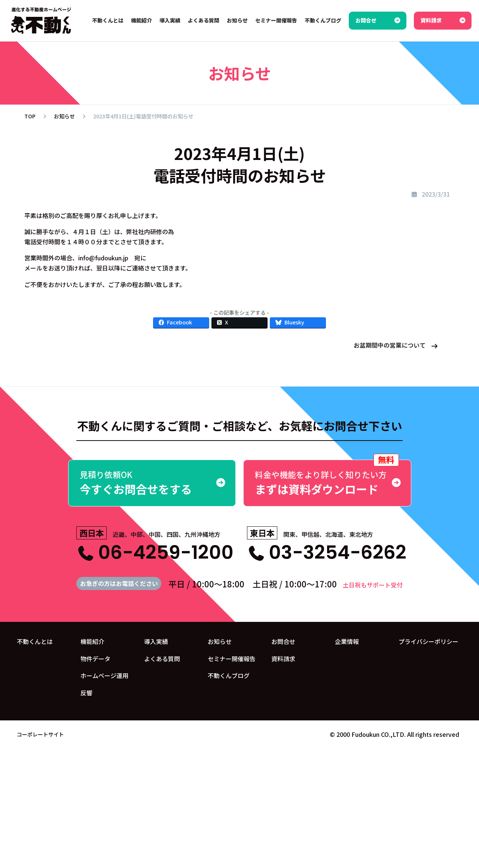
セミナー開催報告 (232, 658)
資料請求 (283, 658)
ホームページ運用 (104, 675)
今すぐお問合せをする (152, 482)
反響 (86, 692)
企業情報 (347, 641)
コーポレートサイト (40, 734)
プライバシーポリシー (428, 641)
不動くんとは (35, 641)
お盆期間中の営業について (389, 345)
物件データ (95, 658)
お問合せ (283, 641)
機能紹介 (92, 641)
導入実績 (156, 641)
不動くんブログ (229, 675)
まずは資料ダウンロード (327, 478)
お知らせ (220, 641)
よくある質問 (162, 658)
